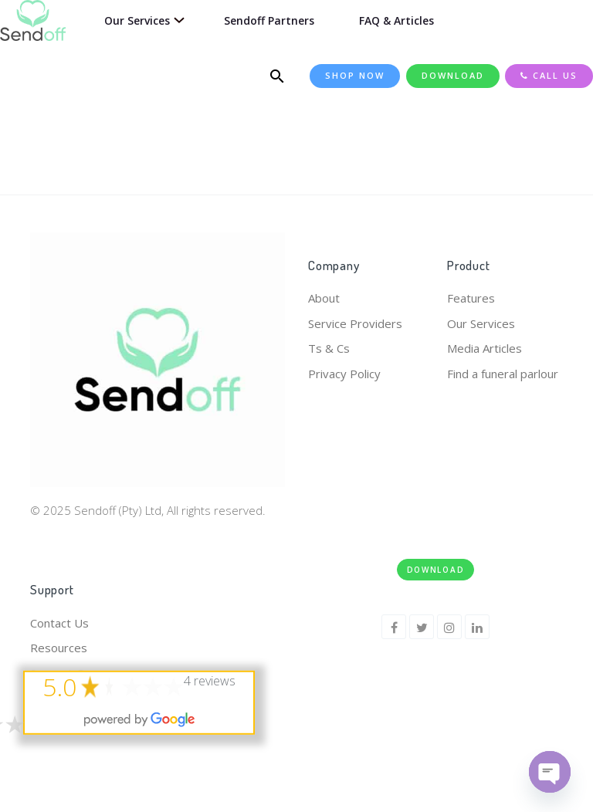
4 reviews (210, 680)
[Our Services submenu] (176, 20)
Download (436, 569)
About (324, 298)
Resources (58, 647)
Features (471, 298)
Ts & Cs (329, 348)
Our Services (481, 323)
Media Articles (484, 348)
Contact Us (59, 623)
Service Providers (355, 323)
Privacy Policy (344, 373)
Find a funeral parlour (502, 373)
